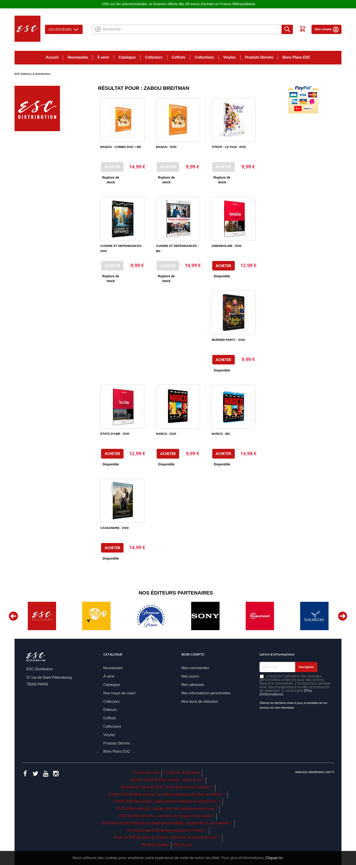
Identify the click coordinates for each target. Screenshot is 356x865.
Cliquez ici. (274, 857)
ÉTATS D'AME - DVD (114, 433)
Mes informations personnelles (206, 693)
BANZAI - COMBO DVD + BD (120, 147)
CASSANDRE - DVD (114, 528)
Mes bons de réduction (199, 701)
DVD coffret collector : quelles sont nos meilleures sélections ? (167, 809)
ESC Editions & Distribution (32, 74)
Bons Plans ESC (296, 57)
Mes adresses (192, 685)
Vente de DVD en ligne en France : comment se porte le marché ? (167, 837)
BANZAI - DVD (166, 147)
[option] (42, 616)
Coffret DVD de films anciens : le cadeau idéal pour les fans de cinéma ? (167, 794)
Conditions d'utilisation (182, 772)
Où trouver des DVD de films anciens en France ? (167, 830)
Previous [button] (13, 616)
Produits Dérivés (259, 57)
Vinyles (229, 57)
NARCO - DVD (166, 433)
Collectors (154, 57)
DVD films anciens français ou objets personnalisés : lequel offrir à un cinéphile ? (167, 823)
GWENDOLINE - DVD (227, 246)
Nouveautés (78, 57)
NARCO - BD (221, 433)
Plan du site (182, 845)
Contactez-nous (146, 772)
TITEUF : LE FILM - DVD (229, 147)
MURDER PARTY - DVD (228, 340)
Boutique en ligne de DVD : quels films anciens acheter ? (167, 787)
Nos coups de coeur (119, 693)
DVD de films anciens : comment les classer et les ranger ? (166, 816)
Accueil (52, 57)
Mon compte (327, 29)
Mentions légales (155, 845)
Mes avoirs (190, 676)
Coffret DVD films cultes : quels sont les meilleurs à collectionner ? (167, 801)
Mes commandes (195, 668)
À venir (103, 57)
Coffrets (178, 57)
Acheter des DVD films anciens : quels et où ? (167, 780)
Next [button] (342, 616)
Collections (204, 57)
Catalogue (127, 57)
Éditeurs (110, 710)
